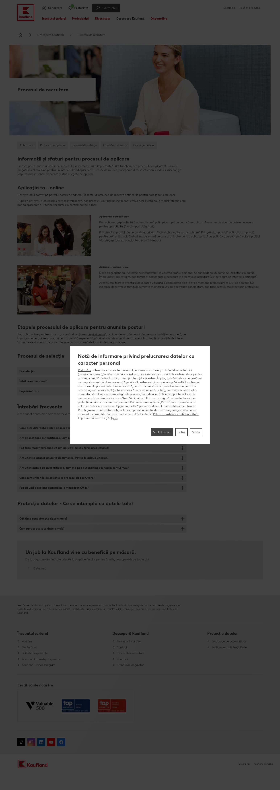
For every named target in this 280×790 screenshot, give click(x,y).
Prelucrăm (84, 370)
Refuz (181, 432)
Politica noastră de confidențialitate (176, 414)
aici (115, 418)
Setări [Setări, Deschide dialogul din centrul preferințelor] (196, 432)
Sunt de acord (162, 432)
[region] (140, 395)
